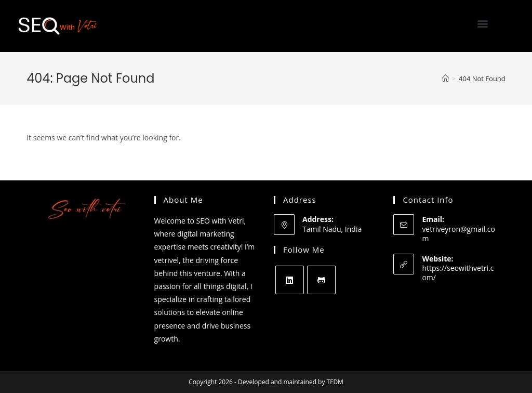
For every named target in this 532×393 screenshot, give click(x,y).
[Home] (445, 78)
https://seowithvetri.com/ (458, 272)
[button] (482, 23)
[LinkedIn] (289, 280)
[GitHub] (321, 280)
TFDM (335, 381)
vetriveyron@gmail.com (458, 233)
